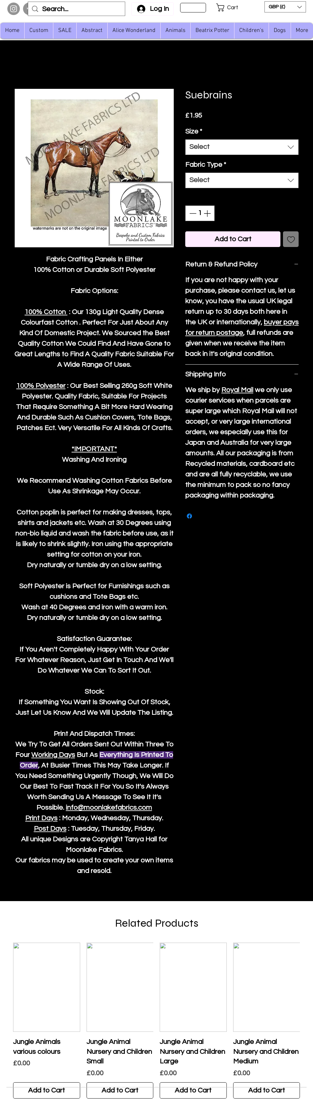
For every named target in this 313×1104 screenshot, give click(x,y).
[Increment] (208, 213)
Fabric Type (205, 164)
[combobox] (242, 147)
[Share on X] (201, 516)
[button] (231, 8)
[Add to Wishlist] (291, 239)
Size (193, 131)
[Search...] (76, 9)
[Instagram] (13, 9)
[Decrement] (192, 213)
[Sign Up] (193, 7)
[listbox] (285, 6)
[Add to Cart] (46, 1090)
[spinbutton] (200, 213)
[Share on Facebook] (189, 516)
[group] (156, 1020)
